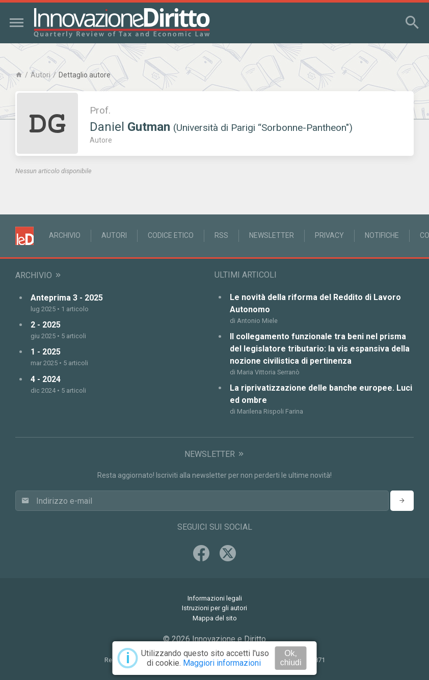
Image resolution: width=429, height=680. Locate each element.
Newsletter (271, 235)
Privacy (329, 235)
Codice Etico (171, 235)
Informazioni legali (214, 598)
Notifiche (382, 235)
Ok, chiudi (291, 658)
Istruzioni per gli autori (214, 608)
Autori (40, 75)
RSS (221, 235)
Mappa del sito (215, 618)
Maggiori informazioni (222, 663)
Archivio (65, 235)
